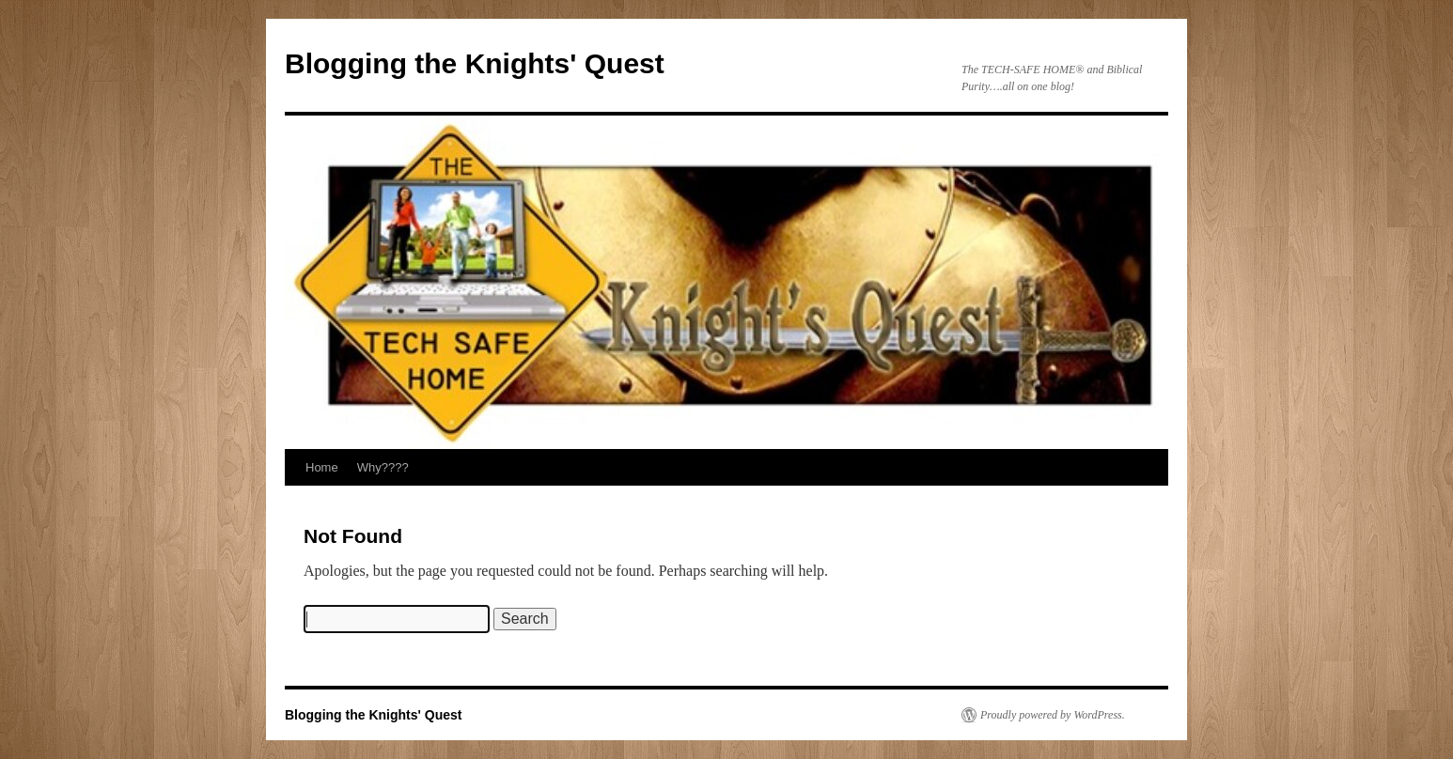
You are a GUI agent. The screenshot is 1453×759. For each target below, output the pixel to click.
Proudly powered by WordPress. (1052, 714)
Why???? (383, 467)
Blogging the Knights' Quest (474, 63)
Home (321, 467)
